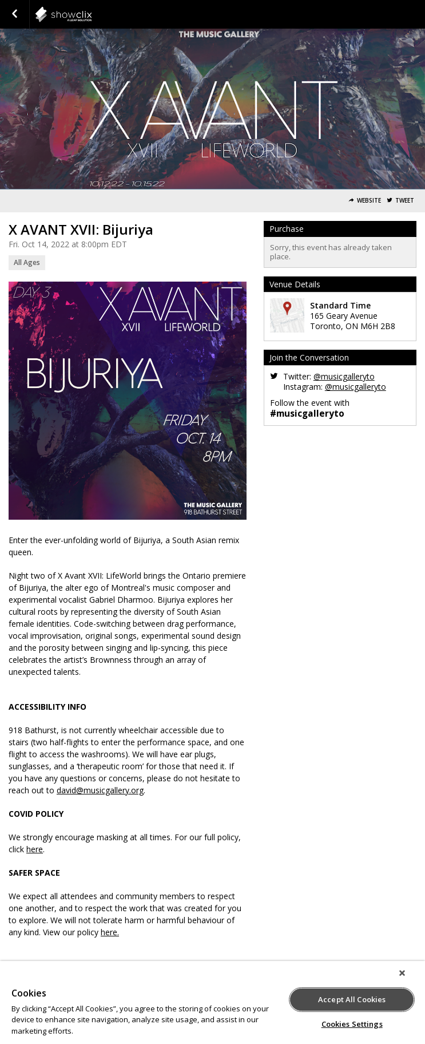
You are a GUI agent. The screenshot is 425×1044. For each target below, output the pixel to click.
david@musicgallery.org (100, 790)
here (34, 849)
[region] (212, 1002)
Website (369, 200)
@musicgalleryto (344, 376)
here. (110, 932)
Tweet (404, 200)
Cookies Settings (352, 1024)
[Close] (402, 973)
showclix (91, 14)
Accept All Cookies (352, 999)
